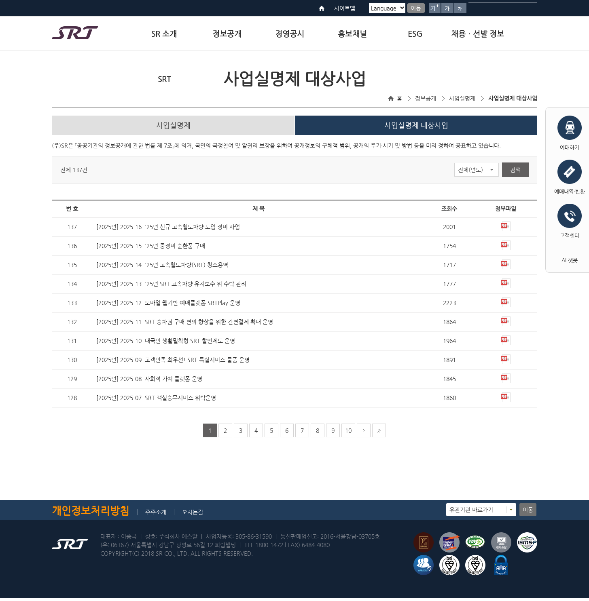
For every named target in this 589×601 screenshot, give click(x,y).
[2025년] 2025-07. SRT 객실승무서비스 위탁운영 (156, 400)
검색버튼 (528, 8)
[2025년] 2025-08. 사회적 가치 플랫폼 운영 (149, 381)
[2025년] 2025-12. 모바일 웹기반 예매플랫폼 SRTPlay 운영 (168, 305)
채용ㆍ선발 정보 (477, 34)
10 (348, 433)
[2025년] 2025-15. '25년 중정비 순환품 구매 (150, 248)
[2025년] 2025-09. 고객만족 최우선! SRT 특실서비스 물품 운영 (173, 362)
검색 (515, 172)
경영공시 (289, 34)
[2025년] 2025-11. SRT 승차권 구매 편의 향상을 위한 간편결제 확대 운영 (184, 324)
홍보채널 (352, 34)
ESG (415, 34)
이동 (416, 8)
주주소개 (155, 515)
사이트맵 (344, 8)
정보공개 (227, 34)
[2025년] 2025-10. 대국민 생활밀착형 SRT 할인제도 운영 (165, 343)
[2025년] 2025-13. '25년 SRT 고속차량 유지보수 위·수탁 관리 (171, 286)
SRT (164, 79)
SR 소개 (164, 34)
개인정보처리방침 (90, 513)
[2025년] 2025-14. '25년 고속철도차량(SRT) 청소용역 (162, 267)
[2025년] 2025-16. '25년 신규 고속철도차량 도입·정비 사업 (168, 229)
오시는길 (192, 515)
